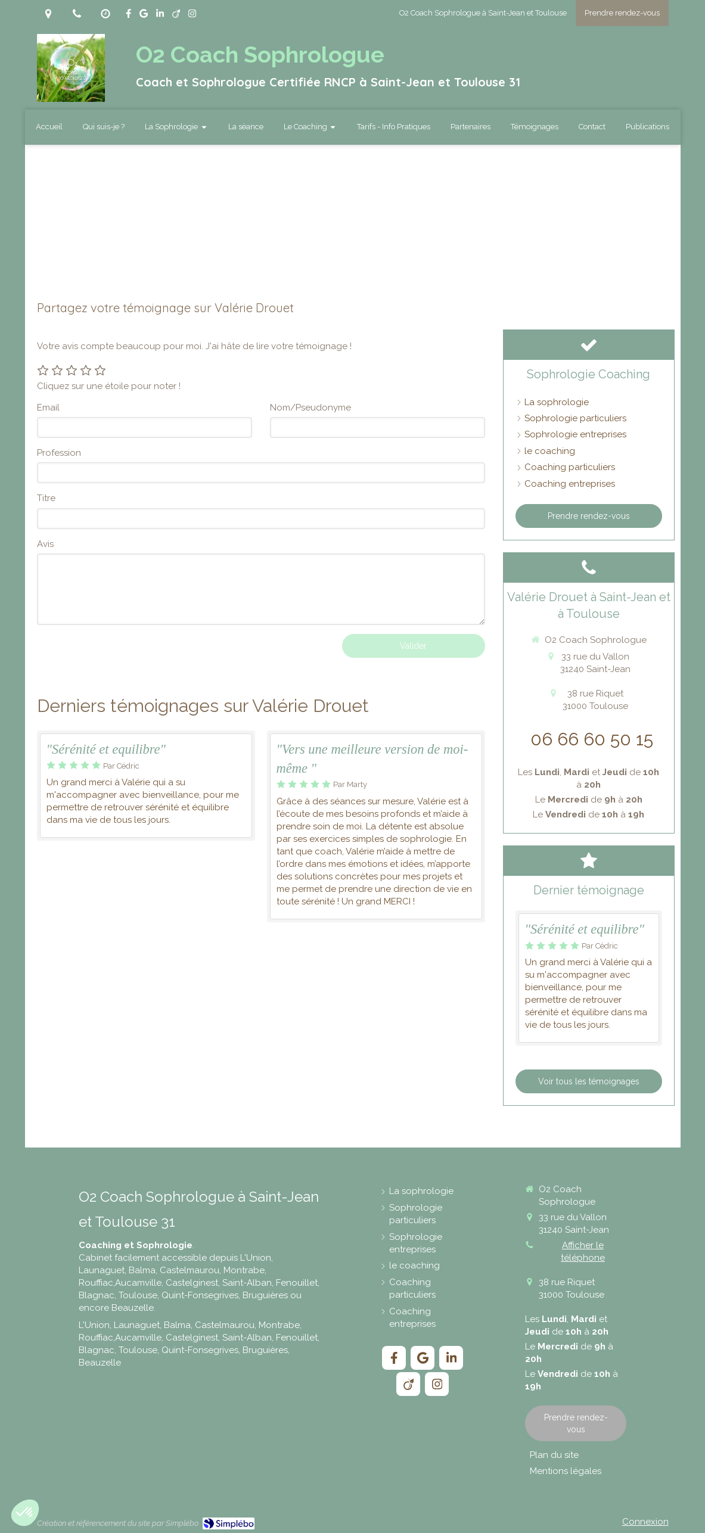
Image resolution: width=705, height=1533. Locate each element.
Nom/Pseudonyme (310, 407)
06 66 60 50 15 (591, 739)
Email (48, 407)
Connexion (645, 1521)
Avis (45, 544)
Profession (59, 452)
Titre (46, 498)
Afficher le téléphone (583, 1251)
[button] (25, 1512)
